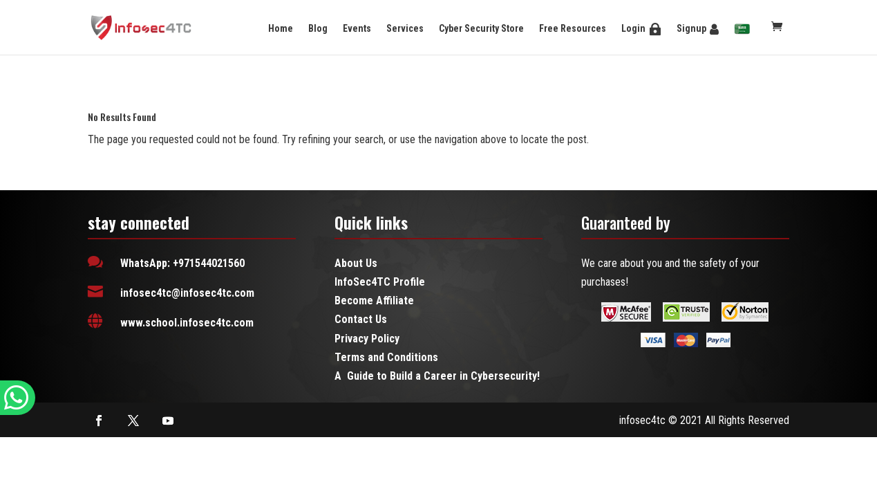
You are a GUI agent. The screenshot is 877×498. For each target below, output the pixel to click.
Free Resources (572, 28)
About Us (355, 263)
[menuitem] (742, 30)
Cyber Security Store (481, 28)
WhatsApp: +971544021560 (182, 263)
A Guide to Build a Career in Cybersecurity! (437, 375)
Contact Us (360, 319)
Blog (318, 28)
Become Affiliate (374, 300)
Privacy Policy (366, 338)
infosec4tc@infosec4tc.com (187, 292)
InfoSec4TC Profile (379, 281)
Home (280, 28)
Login (633, 28)
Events (357, 28)
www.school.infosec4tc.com (187, 322)
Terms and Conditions (386, 357)
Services (405, 28)
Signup (691, 28)
